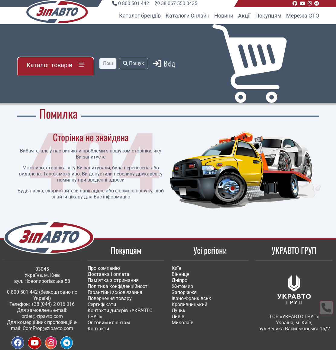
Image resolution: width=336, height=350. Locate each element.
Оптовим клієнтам (109, 322)
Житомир (182, 286)
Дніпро (179, 280)
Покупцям (268, 15)
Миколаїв (182, 322)
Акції (244, 15)
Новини (223, 15)
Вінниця (180, 274)
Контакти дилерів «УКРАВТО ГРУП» (120, 313)
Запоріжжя (184, 292)
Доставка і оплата (108, 274)
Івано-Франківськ (191, 298)
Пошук (133, 63)
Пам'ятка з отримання (113, 280)
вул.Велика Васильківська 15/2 (294, 329)
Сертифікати (102, 304)
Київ (176, 268)
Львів (178, 316)
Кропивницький (189, 304)
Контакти (98, 329)
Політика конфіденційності (118, 286)
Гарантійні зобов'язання (115, 292)
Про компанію (104, 268)
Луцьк (179, 310)
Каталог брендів (140, 15)
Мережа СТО (302, 15)
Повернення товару (110, 298)
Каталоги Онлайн (187, 15)
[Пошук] (108, 63)
